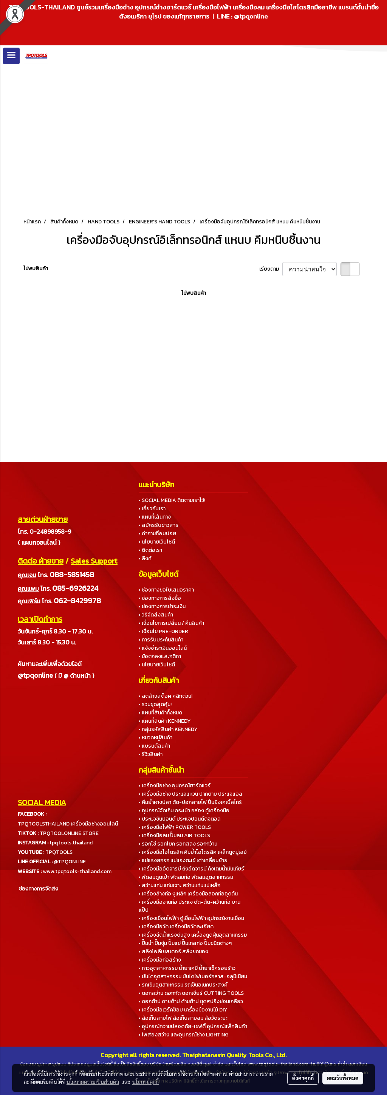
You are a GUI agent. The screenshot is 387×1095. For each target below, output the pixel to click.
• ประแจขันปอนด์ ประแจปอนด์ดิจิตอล (180, 819)
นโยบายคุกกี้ (145, 1081)
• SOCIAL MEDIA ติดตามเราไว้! (172, 500)
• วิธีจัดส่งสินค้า (156, 615)
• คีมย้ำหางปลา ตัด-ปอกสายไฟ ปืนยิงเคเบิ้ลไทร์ (190, 802)
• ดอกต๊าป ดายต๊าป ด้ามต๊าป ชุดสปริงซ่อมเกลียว (191, 1001)
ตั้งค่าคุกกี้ (303, 1078)
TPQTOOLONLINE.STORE (69, 833)
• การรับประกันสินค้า (161, 640)
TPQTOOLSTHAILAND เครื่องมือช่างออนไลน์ (68, 824)
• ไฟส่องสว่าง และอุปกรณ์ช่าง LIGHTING (184, 1035)
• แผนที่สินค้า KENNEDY (164, 721)
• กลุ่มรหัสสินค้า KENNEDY (168, 729)
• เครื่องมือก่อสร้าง (160, 960)
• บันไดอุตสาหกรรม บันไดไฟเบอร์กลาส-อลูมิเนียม (193, 976)
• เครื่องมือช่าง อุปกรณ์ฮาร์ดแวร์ (175, 786)
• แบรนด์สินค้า (154, 746)
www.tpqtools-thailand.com (77, 871)
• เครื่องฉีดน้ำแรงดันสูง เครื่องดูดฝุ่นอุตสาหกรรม (193, 935)
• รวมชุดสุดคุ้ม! (155, 704)
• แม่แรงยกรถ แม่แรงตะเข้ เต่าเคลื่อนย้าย (183, 860)
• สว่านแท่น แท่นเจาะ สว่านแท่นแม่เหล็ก (179, 885)
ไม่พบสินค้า (35, 269)
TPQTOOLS (59, 852)
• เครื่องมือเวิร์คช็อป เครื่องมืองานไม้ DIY (183, 1010)
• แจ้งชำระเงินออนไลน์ (163, 648)
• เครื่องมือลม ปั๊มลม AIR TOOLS (174, 835)
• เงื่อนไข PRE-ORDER (163, 631)
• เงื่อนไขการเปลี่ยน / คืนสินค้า (171, 623)
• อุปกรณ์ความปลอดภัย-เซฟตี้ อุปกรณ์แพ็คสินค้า (193, 1026)
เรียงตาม (270, 269)
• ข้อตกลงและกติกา (160, 656)
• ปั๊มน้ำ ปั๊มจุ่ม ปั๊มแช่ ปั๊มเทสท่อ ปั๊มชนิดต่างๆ (185, 943)
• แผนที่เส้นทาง (155, 517)
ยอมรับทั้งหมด (343, 1078)
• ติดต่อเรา (150, 550)
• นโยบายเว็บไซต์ (157, 542)
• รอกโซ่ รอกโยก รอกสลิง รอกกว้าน (178, 844)
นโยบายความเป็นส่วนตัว (93, 1081)
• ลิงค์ (145, 558)
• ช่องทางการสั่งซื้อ (160, 598)
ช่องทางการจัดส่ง (38, 889)
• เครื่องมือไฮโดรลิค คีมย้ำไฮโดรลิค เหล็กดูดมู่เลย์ (193, 852)
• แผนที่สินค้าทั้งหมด (160, 713)
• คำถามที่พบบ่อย (157, 533)
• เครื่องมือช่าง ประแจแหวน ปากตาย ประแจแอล (190, 794)
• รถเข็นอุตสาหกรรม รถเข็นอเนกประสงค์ (183, 985)
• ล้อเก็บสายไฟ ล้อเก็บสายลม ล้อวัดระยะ (183, 1018)
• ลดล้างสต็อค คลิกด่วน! (165, 696)
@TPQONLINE (70, 862)
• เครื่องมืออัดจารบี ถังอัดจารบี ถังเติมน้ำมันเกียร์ (191, 869)
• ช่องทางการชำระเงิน (162, 606)
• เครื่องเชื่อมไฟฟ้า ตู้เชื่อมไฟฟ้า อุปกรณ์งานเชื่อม (191, 918)
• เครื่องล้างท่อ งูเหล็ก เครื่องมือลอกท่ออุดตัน (188, 894)
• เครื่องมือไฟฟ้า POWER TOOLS (175, 827)
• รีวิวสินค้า (151, 754)
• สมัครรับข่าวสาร (158, 525)
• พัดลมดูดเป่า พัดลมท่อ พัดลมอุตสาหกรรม (186, 877)
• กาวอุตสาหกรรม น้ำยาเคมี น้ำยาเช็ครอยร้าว (187, 968)
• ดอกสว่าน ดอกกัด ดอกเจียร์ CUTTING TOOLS (191, 993)
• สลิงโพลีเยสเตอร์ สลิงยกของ (173, 952)
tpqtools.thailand (71, 843)
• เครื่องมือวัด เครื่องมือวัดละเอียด (176, 927)
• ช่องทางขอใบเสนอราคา (166, 590)
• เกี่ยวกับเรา (152, 509)
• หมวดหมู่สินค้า (155, 738)
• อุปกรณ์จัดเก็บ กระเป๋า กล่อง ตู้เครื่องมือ (184, 811)
